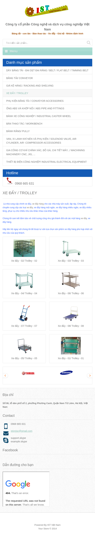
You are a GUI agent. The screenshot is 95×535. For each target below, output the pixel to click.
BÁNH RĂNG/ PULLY (18, 131)
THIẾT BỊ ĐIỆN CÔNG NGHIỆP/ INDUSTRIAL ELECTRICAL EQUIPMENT (46, 161)
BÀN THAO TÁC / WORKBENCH (24, 123)
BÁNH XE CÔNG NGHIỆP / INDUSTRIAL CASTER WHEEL (38, 116)
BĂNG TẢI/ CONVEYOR (19, 78)
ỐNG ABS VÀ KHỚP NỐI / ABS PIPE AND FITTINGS (35, 108)
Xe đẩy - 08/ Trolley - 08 (71, 326)
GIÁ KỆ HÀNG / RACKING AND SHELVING (29, 85)
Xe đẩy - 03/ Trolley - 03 (71, 260)
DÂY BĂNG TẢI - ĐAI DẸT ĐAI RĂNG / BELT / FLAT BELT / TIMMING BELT (47, 70)
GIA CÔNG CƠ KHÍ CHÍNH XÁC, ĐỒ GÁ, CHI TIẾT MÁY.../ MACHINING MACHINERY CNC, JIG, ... (45, 152)
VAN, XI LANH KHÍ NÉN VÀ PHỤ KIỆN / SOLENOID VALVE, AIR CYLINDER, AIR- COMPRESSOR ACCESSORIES (41, 140)
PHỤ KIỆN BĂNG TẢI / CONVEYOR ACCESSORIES (35, 100)
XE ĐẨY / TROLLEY (17, 93)
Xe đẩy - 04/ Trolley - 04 (24, 293)
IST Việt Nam (54, 525)
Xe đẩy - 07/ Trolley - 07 (24, 326)
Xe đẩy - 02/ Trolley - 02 (24, 260)
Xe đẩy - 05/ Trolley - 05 (24, 358)
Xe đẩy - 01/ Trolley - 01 (71, 358)
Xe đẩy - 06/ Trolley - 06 (71, 293)
